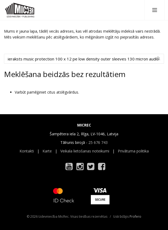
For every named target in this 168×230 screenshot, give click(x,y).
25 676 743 (98, 142)
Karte (47, 151)
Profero (135, 216)
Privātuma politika (133, 151)
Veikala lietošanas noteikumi (84, 151)
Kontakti (26, 151)
